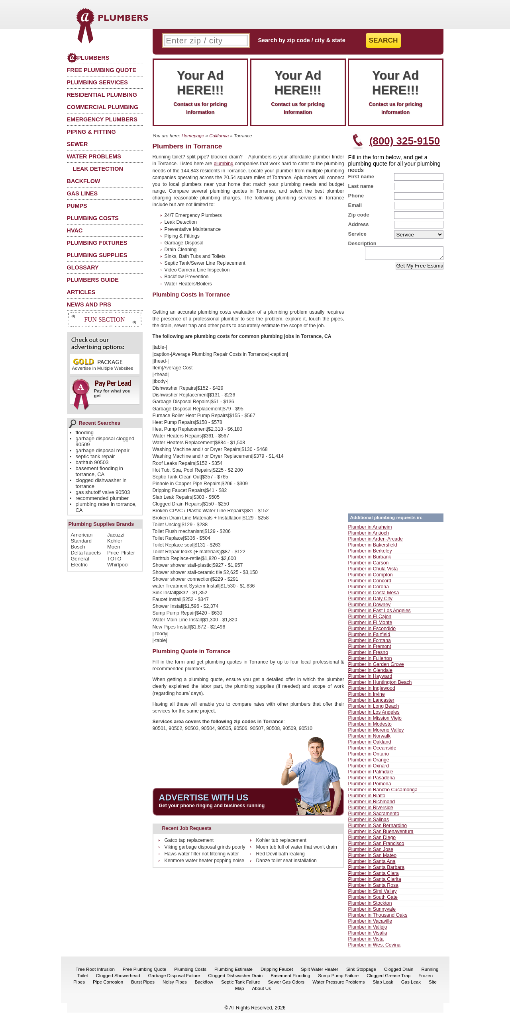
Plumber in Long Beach (373, 708)
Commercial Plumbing (103, 107)
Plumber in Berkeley (370, 553)
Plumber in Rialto (367, 798)
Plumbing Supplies (97, 255)
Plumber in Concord (370, 583)
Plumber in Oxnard (368, 768)
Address (358, 224)
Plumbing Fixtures (97, 243)
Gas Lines (82, 193)
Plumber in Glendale (370, 672)
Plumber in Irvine (366, 696)
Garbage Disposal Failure (174, 978)
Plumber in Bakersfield (372, 547)
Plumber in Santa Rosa (373, 887)
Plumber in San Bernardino (377, 828)
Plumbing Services (97, 82)
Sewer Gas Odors (286, 984)
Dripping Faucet (277, 971)
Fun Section (104, 319)
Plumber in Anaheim (370, 529)
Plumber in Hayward (370, 678)
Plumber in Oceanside (372, 750)
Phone (356, 196)
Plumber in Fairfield (369, 637)
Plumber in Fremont (369, 649)
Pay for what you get (102, 392)
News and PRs (89, 304)
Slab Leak (383, 984)
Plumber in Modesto (370, 726)
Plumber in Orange (368, 762)
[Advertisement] (396, 391)
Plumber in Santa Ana (372, 864)
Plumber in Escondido (372, 631)
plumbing (223, 163)
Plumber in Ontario (368, 756)
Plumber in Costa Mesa (373, 595)
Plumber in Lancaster (371, 702)
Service (357, 234)
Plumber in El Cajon (370, 619)
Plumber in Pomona (369, 786)
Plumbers (88, 58)
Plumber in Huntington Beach (380, 684)
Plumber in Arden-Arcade (375, 541)
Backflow (83, 181)
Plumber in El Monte (370, 625)
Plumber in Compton (370, 577)
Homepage (192, 135)
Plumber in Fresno (368, 655)
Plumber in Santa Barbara (376, 870)
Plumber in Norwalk (369, 738)
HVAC (75, 230)
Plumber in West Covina (374, 947)
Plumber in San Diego (372, 840)
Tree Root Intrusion (95, 971)
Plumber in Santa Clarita (374, 881)
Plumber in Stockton (370, 905)
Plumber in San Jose (370, 852)
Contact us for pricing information (200, 91)
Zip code (358, 215)
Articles (81, 292)
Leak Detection (98, 169)
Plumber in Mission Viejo (375, 720)
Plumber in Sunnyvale (372, 911)
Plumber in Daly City (370, 601)
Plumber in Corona (368, 589)
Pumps (77, 206)
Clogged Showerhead (118, 978)
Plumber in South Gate (373, 899)
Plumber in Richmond (371, 804)
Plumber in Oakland (369, 744)
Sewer (77, 144)
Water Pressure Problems (338, 984)
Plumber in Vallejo (367, 929)
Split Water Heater (319, 971)
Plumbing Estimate (233, 971)
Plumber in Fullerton (370, 661)
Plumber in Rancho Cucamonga (383, 792)
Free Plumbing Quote (101, 70)
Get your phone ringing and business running (212, 805)
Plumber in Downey (369, 607)
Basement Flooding (290, 978)
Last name (361, 186)
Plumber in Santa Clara (373, 875)
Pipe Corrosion (108, 984)
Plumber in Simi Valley (372, 893)
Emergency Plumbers (102, 119)
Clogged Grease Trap (388, 978)
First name (361, 177)
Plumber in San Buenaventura (381, 834)
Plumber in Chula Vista (373, 571)
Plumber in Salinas (368, 822)
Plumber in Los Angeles (374, 714)
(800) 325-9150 (404, 140)
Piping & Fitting (91, 132)
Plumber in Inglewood (371, 690)
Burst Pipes (143, 984)
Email (355, 205)
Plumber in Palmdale (370, 774)
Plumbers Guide (93, 280)
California (219, 135)
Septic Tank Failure (240, 984)
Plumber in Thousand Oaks (378, 917)
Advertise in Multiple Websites (102, 364)
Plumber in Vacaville (370, 923)
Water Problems (94, 156)
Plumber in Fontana (369, 643)
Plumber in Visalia (367, 935)
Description (362, 243)
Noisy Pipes (175, 984)
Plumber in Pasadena (371, 780)
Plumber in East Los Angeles (379, 613)
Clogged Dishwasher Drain (235, 978)
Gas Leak (411, 984)
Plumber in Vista (366, 941)
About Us (261, 990)
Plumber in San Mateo (372, 858)
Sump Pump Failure (338, 978)
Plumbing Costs (93, 218)
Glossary (83, 267)
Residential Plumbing (102, 95)
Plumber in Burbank (369, 559)
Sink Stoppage (361, 971)
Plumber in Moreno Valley (376, 732)
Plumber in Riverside (370, 810)
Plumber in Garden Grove (376, 667)
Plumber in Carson (368, 565)
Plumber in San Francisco (376, 846)
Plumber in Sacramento (374, 816)
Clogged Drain (399, 971)
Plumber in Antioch (368, 535)
